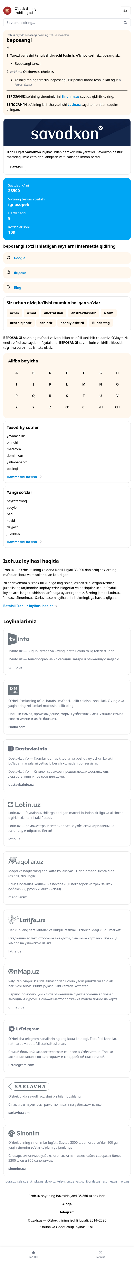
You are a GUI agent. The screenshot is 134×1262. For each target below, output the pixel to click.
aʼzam (108, 313)
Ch (117, 407)
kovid (11, 520)
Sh (100, 407)
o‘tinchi (12, 442)
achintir (46, 323)
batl (10, 514)
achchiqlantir (20, 323)
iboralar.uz (93, 1181)
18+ (91, 1227)
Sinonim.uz (70, 96)
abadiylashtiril (72, 323)
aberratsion (53, 313)
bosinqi (12, 468)
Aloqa (67, 1204)
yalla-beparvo (17, 462)
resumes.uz (109, 1181)
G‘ (83, 407)
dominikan (15, 455)
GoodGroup (65, 1227)
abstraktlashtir (83, 313)
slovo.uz (50, 1181)
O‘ (67, 407)
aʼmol (31, 313)
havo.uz (124, 1181)
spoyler (12, 507)
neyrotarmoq (17, 501)
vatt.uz (80, 1181)
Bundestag (101, 323)
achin (14, 313)
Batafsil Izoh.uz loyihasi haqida (30, 605)
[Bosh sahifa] (35, 11)
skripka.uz (36, 1181)
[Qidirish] (125, 22)
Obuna (45, 1227)
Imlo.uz (9, 597)
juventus (13, 533)
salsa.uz (22, 1181)
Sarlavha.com (45, 597)
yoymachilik (16, 436)
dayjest (12, 527)
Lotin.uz (74, 104)
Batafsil (16, 167)
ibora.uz (10, 1181)
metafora (14, 449)
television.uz (65, 1181)
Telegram (67, 1212)
